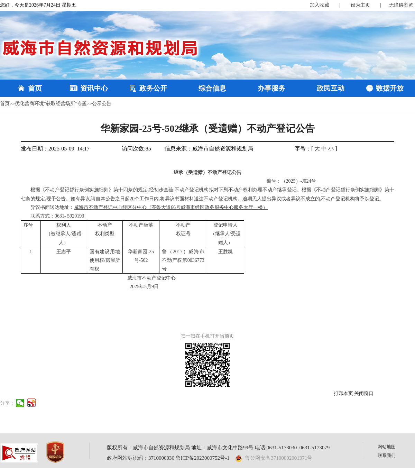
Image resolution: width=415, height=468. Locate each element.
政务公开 (153, 88)
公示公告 (101, 103)
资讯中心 (94, 88)
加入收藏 (319, 5)
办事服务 (271, 88)
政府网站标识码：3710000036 (140, 458)
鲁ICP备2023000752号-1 (203, 458)
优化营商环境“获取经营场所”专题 (51, 103)
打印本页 (343, 393)
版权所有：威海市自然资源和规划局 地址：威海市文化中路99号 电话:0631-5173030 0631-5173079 (218, 447)
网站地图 (387, 446)
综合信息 (212, 88)
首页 (35, 88)
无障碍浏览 (401, 5)
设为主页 (360, 5)
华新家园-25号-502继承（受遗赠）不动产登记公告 (207, 128)
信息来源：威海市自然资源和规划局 (209, 149)
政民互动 (330, 88)
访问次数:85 (136, 149)
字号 (300, 149)
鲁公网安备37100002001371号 (274, 458)
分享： (7, 403)
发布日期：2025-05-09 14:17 (55, 149)
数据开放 (390, 88)
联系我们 (387, 455)
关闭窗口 (364, 393)
